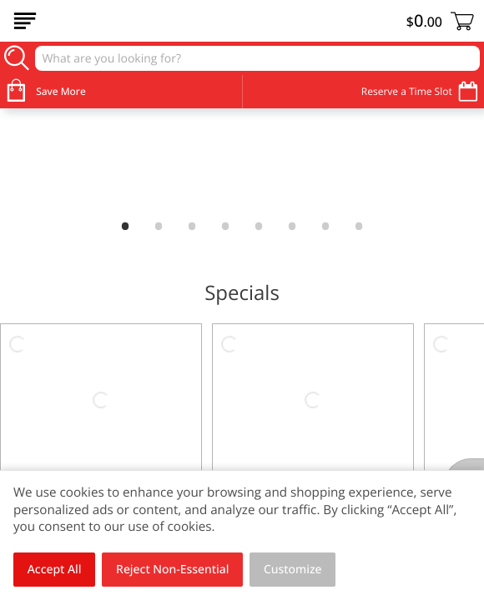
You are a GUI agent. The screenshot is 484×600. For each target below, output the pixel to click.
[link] (242, 160)
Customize (293, 570)
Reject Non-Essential (172, 570)
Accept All (55, 570)
